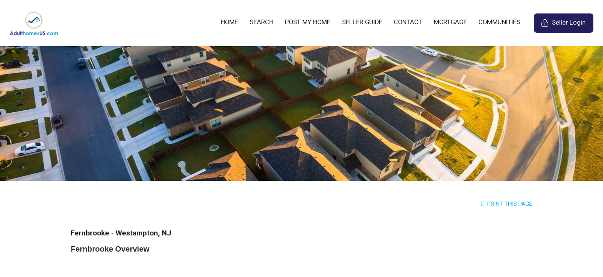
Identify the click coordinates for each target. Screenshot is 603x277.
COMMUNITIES (499, 22)
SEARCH (261, 22)
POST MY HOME (307, 22)
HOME (229, 22)
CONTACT (408, 22)
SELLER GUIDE (362, 22)
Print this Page (506, 203)
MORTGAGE (450, 22)
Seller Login (567, 25)
